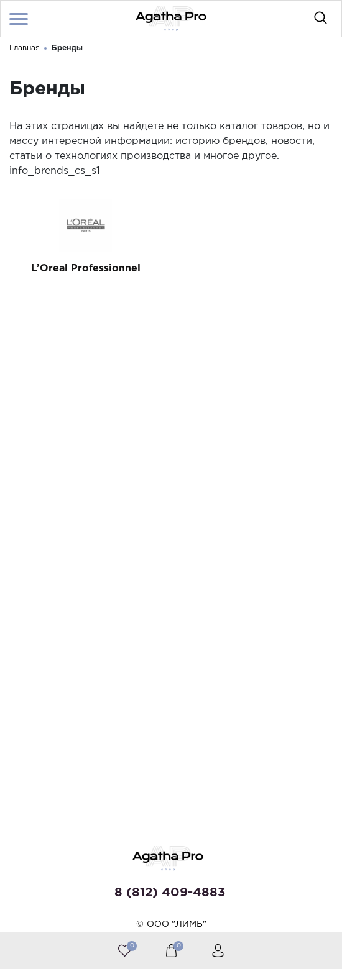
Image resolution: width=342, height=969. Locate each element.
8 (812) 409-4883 (169, 892)
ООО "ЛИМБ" (176, 924)
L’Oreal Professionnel (86, 268)
